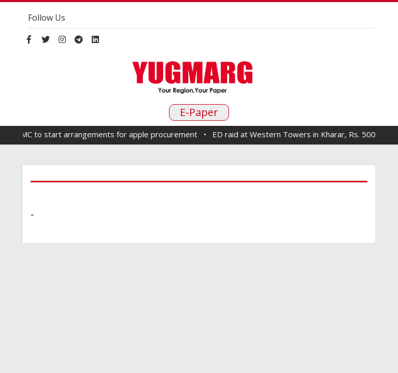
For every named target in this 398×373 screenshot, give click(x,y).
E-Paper (199, 112)
